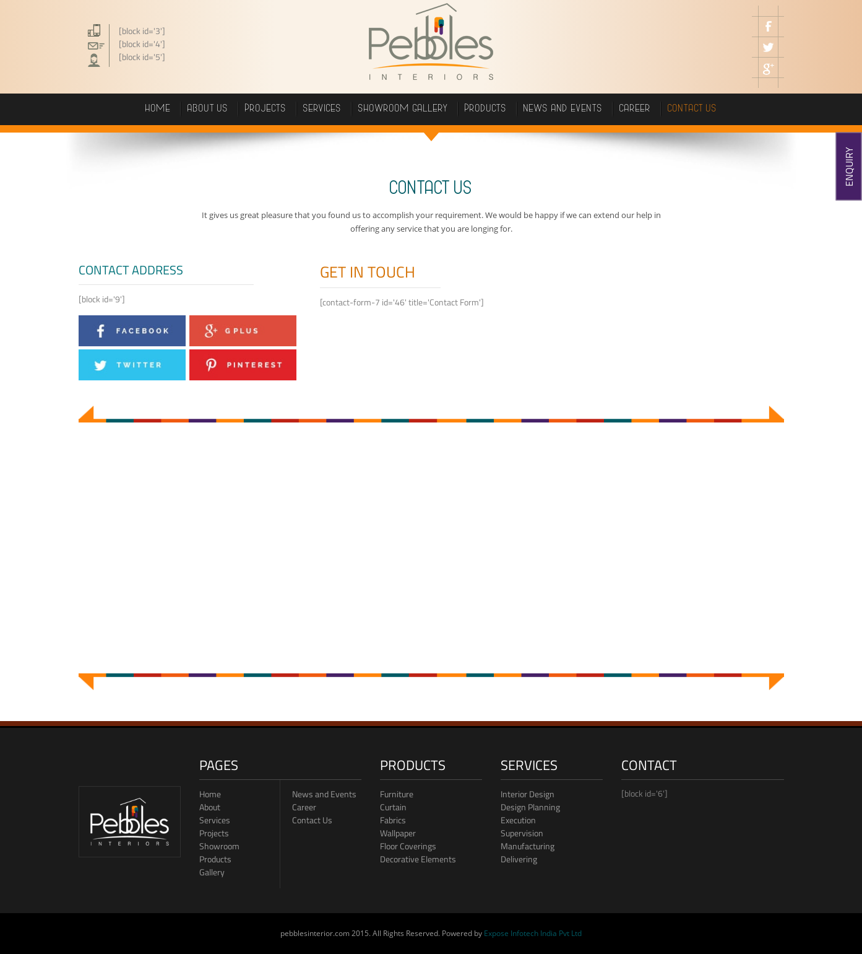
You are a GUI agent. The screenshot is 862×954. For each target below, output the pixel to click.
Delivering (519, 858)
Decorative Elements (418, 858)
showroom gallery (403, 109)
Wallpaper (398, 832)
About (209, 806)
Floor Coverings (408, 845)
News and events (563, 109)
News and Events (324, 793)
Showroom (219, 845)
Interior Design (527, 793)
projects (266, 109)
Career (304, 806)
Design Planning (530, 806)
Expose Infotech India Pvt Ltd (533, 933)
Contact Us (312, 819)
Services (322, 109)
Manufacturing (527, 845)
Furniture (396, 793)
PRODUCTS (486, 109)
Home (158, 109)
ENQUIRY (849, 166)
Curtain (393, 806)
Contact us (692, 109)
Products (215, 858)
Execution (518, 819)
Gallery (212, 871)
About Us (207, 109)
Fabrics (393, 819)
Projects (214, 832)
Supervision (522, 832)
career (635, 109)
